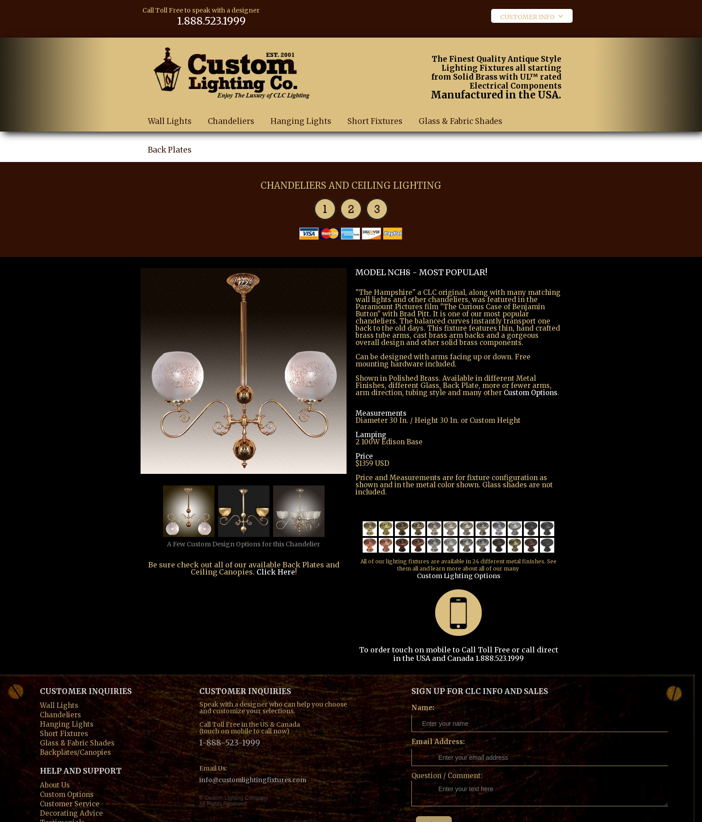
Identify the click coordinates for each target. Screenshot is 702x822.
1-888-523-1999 (229, 713)
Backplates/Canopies (75, 722)
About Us (55, 755)
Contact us (57, 802)
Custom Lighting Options (520, 553)
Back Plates (170, 140)
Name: (422, 678)
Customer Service (69, 774)
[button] (532, 16)
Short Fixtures (374, 112)
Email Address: (438, 712)
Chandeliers (231, 112)
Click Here (276, 563)
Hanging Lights (300, 112)
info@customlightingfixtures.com (252, 746)
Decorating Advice (71, 783)
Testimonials (62, 792)
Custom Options (530, 384)
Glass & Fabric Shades (460, 112)
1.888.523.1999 (199, 20)
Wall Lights (170, 112)
